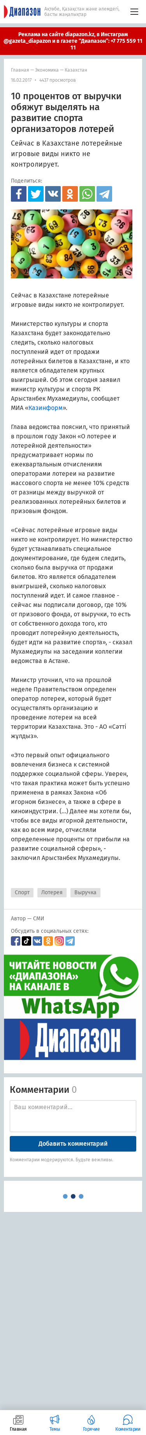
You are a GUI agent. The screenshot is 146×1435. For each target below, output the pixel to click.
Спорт (22, 892)
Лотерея (52, 892)
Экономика (47, 70)
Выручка (85, 892)
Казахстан (76, 70)
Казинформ (45, 408)
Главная (20, 70)
